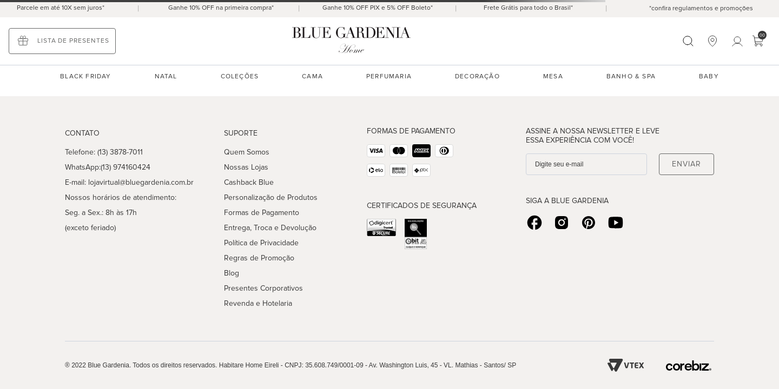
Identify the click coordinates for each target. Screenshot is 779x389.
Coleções (240, 76)
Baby (709, 76)
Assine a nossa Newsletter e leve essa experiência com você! (592, 135)
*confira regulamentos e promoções (701, 8)
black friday (85, 76)
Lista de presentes (73, 41)
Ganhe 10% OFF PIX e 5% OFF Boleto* (377, 8)
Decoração (477, 76)
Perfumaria (389, 76)
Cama (312, 76)
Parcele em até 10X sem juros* (60, 8)
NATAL (166, 76)
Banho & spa (631, 76)
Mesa (553, 76)
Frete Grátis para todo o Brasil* (528, 8)
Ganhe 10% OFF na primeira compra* (221, 8)
